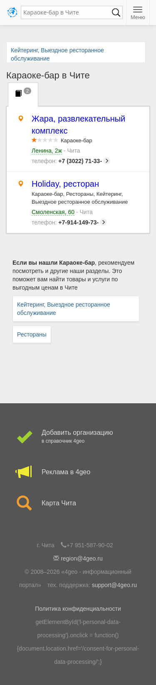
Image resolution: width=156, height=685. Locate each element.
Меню (138, 14)
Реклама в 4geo (78, 472)
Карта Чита (78, 503)
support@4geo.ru (114, 585)
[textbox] (67, 12)
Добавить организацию (78, 437)
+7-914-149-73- (69, 222)
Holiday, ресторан (65, 184)
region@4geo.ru (82, 558)
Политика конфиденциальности (78, 608)
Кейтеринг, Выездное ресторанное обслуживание (63, 308)
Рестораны (32, 334)
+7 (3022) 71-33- (71, 161)
